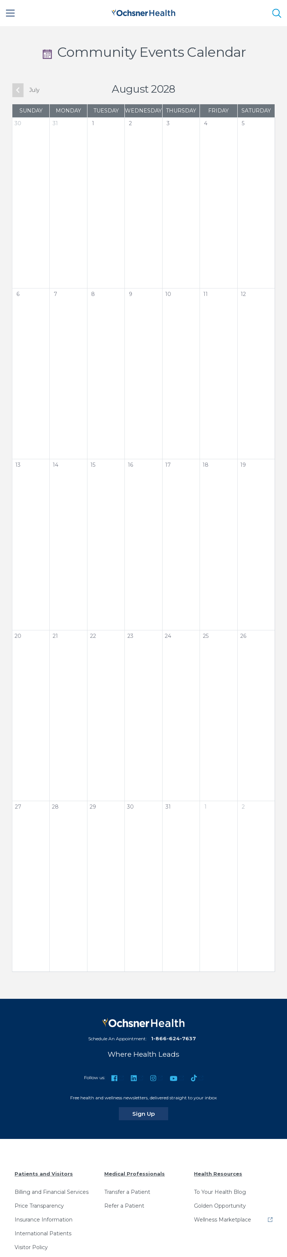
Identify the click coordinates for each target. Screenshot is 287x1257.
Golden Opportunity (220, 1205)
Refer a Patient (124, 1205)
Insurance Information (43, 1219)
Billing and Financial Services (52, 1192)
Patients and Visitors (44, 1174)
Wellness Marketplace (222, 1219)
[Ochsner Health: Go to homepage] (143, 11)
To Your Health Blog (220, 1192)
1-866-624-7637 (173, 1038)
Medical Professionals (134, 1174)
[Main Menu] (10, 13)
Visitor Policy (31, 1247)
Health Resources (218, 1174)
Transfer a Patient (127, 1192)
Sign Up (150, 1113)
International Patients (43, 1233)
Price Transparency (39, 1205)
